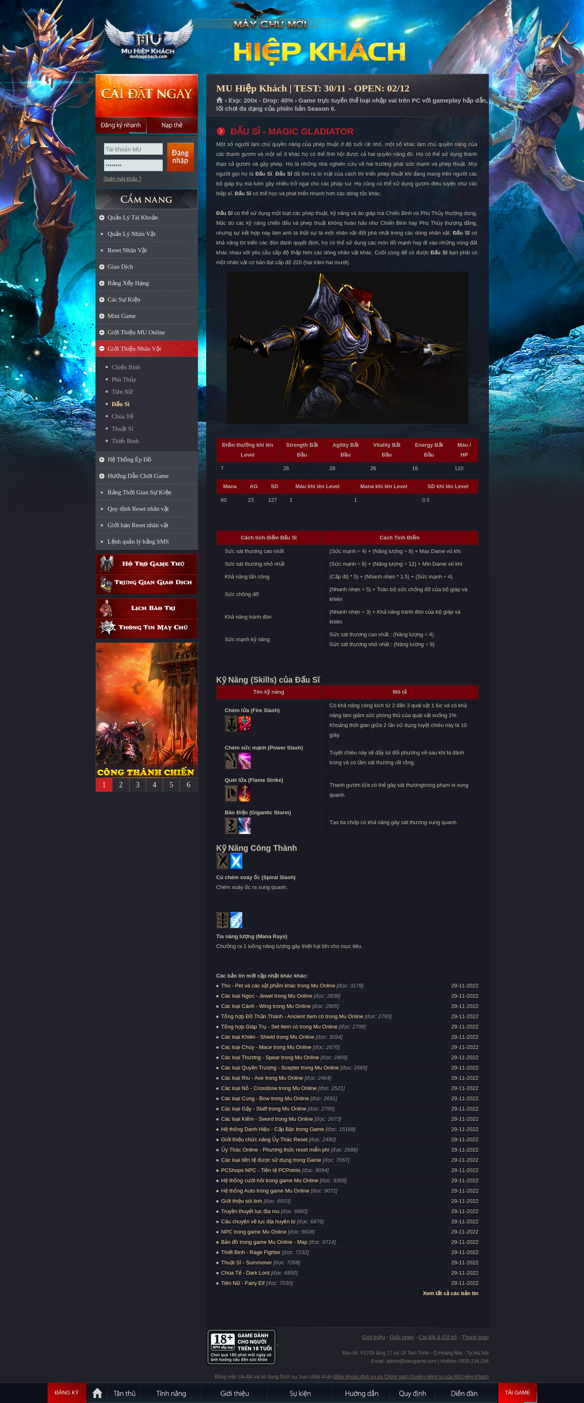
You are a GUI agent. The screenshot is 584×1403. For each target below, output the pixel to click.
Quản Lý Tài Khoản (133, 217)
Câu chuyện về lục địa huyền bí (258, 1221)
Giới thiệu (373, 1337)
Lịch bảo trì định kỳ (147, 608)
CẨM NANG (146, 195)
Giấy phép (402, 1337)
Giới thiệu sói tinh (241, 1201)
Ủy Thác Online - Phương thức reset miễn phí (275, 1150)
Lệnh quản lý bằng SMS (138, 541)
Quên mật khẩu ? (123, 179)
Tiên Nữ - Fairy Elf (243, 1283)
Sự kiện (300, 1392)
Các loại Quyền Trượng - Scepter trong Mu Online (280, 1068)
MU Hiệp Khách (146, 37)
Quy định (413, 1392)
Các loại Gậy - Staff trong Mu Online (264, 1109)
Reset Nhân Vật (127, 250)
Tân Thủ (124, 1392)
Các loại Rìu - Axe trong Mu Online (262, 1078)
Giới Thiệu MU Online (136, 332)
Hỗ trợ (147, 564)
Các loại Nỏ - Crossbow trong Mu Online (269, 1088)
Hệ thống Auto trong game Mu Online (265, 1191)
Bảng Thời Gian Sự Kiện (140, 492)
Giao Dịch (120, 266)
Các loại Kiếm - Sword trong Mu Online (267, 1119)
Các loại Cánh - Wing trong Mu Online (266, 1006)
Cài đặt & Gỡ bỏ (438, 1337)
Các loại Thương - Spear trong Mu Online (270, 1057)
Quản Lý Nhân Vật (132, 234)
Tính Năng (171, 1392)
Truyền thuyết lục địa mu (250, 1211)
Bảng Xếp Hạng (128, 283)
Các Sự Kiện (124, 299)
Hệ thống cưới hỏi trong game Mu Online (269, 1180)
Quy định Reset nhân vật (138, 508)
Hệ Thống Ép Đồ (130, 459)
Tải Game (517, 1392)
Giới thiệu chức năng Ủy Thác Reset (264, 1139)
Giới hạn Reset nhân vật (138, 525)
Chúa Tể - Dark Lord (245, 1273)
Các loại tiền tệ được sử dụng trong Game (271, 1160)
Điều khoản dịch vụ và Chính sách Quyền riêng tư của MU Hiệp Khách (411, 1377)
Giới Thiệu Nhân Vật (134, 348)
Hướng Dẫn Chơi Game (138, 476)
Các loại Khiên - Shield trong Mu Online (267, 1037)
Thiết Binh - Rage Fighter (251, 1252)
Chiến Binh (126, 367)
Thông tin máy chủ (147, 628)
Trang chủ (219, 100)
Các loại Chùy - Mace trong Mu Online (266, 1047)
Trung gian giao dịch (147, 584)
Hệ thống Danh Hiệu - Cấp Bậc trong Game (272, 1129)
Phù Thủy (124, 379)
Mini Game (122, 316)
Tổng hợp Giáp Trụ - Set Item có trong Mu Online (279, 1027)
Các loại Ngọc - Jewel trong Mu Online (266, 996)
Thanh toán (475, 1337)
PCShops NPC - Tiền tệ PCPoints (261, 1170)
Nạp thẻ (172, 125)
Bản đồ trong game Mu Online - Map (264, 1242)
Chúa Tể (122, 416)
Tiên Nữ (122, 391)
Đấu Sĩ (121, 404)
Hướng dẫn (362, 1392)
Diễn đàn (466, 1392)
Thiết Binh (125, 441)
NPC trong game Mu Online (254, 1232)
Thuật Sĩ (123, 428)
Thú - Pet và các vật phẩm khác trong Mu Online (278, 986)
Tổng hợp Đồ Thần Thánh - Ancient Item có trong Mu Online (292, 1016)
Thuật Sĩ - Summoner (246, 1262)
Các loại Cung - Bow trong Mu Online (265, 1098)
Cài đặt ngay (146, 95)
